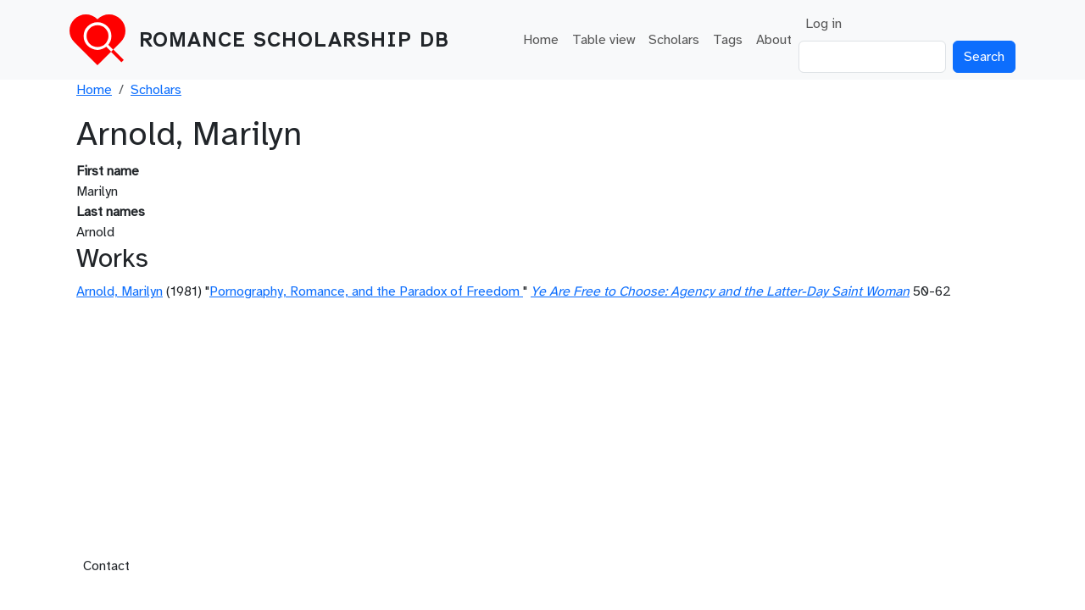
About (774, 39)
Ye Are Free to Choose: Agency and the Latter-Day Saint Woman (720, 291)
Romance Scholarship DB (294, 40)
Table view (603, 39)
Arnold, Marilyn (119, 291)
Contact (106, 565)
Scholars (673, 39)
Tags (728, 39)
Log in (823, 23)
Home (541, 39)
